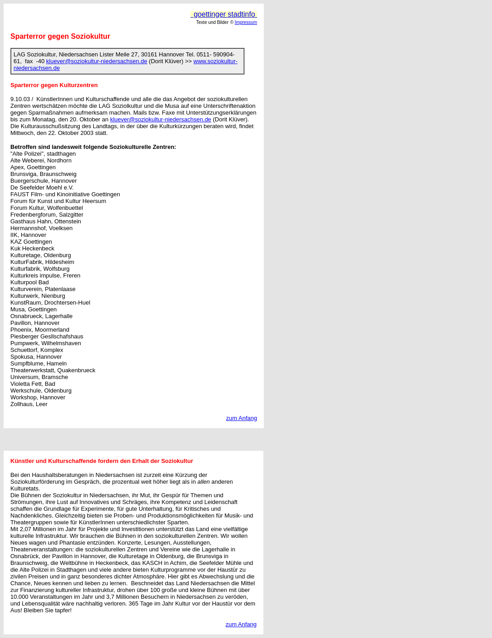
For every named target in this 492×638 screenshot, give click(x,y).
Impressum (246, 22)
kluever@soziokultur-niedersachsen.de (96, 61)
